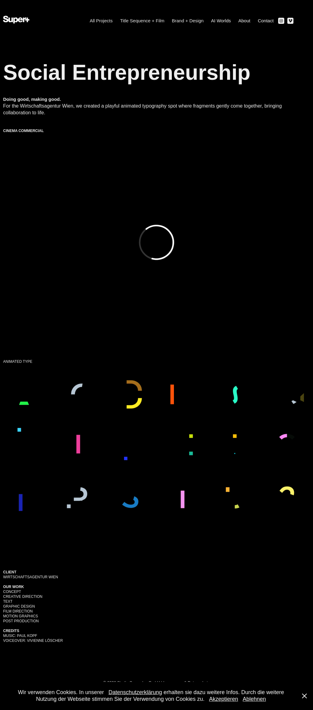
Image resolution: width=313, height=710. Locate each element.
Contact (266, 20)
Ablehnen (254, 699)
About (244, 20)
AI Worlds (221, 20)
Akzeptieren (223, 699)
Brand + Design (188, 20)
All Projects (101, 20)
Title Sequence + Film (142, 20)
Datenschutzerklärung (135, 692)
